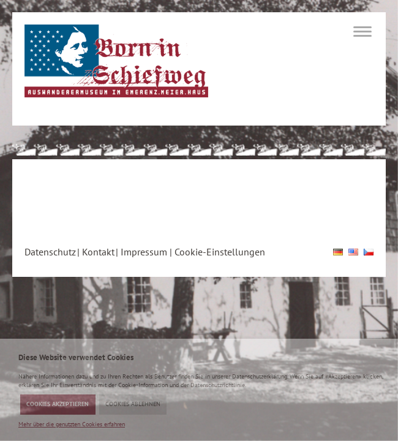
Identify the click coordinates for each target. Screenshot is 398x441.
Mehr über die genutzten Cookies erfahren (71, 424)
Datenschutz (50, 252)
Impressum (144, 252)
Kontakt (98, 252)
